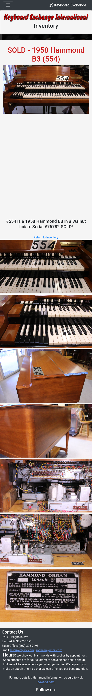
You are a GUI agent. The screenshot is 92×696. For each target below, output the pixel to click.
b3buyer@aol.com (22, 650)
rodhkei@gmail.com (49, 650)
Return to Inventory (46, 237)
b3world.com (46, 682)
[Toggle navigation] (8, 5)
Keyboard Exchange (68, 5)
